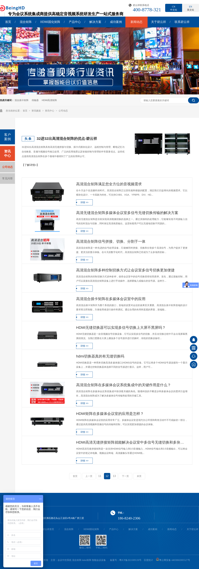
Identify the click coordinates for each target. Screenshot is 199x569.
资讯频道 (36, 110)
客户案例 (7, 137)
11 (99, 476)
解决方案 (95, 22)
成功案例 (116, 22)
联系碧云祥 (182, 22)
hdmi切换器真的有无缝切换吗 (100, 356)
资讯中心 (50, 110)
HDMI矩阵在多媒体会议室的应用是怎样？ (110, 414)
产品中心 (75, 22)
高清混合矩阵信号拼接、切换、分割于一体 (110, 241)
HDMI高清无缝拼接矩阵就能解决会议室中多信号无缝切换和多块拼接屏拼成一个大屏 (131, 442)
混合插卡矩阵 (22, 100)
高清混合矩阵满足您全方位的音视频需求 (109, 184)
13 (114, 476)
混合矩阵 (26, 22)
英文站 (190, 8)
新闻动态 (136, 22)
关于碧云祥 (158, 22)
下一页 (125, 476)
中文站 (173, 8)
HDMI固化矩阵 (50, 22)
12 (107, 476)
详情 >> (84, 202)
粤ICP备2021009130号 (130, 560)
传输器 (35, 100)
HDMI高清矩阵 (49, 100)
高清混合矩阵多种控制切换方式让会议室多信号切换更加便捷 (125, 270)
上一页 (88, 476)
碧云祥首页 (48, 529)
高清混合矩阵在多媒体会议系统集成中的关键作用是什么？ (123, 385)
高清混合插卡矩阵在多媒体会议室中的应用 (110, 299)
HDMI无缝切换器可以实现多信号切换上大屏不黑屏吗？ (121, 327)
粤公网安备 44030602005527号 (173, 560)
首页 (8, 22)
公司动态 (63, 110)
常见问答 (7, 178)
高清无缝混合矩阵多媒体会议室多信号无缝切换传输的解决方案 (127, 213)
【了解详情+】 (30, 165)
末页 (139, 476)
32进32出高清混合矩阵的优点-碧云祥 (67, 139)
